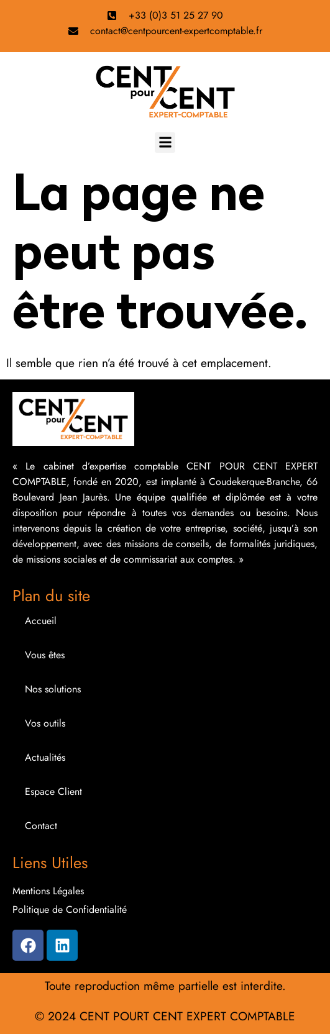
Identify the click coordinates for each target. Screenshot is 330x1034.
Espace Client (53, 791)
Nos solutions (53, 689)
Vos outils (45, 723)
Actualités (45, 757)
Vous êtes (45, 655)
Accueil (41, 621)
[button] (165, 142)
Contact (41, 826)
